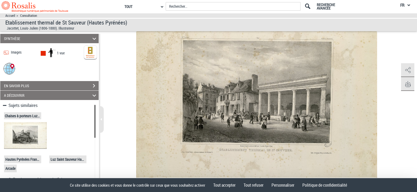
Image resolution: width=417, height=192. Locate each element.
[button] (9, 68)
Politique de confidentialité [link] (324, 185)
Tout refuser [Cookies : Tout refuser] (254, 185)
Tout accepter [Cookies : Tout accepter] (224, 185)
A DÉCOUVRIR (51, 95)
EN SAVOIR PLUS (51, 86)
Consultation (28, 15)
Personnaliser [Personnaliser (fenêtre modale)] (283, 185)
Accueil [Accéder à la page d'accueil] (10, 15)
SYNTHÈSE (51, 38)
